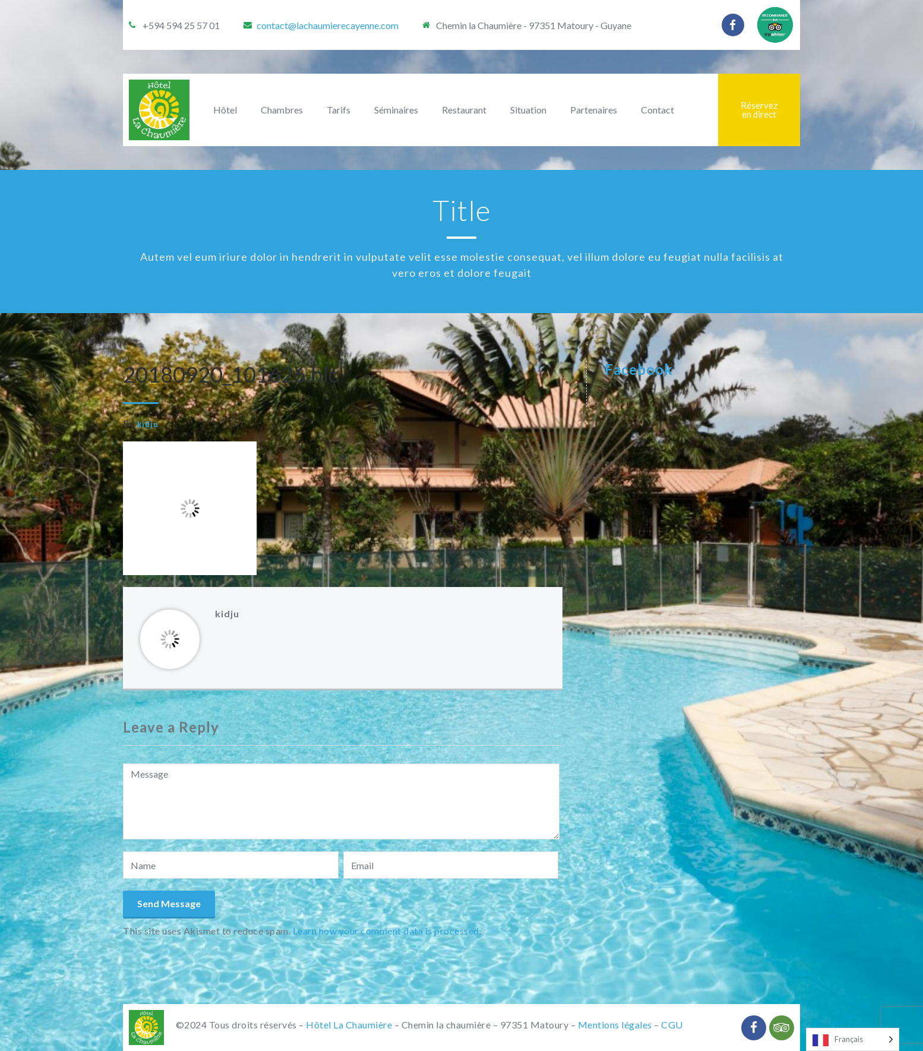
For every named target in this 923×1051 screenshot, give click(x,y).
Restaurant (464, 109)
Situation (528, 109)
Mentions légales (615, 1024)
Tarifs (338, 109)
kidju (148, 424)
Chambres (282, 109)
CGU (672, 1024)
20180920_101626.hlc (231, 374)
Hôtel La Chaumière (349, 1024)
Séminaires (396, 109)
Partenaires (593, 109)
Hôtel (225, 109)
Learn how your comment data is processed (386, 930)
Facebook (639, 369)
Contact (657, 109)
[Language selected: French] (852, 1039)
